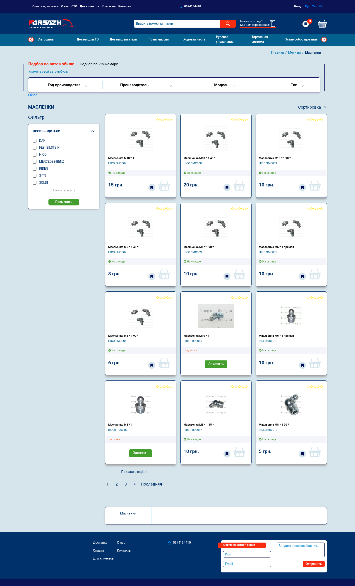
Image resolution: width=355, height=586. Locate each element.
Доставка (100, 542)
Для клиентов (89, 6)
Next (324, 39)
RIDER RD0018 (268, 429)
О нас (65, 6)
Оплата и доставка (45, 6)
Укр (314, 6)
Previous (31, 39)
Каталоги (124, 6)
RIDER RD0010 (193, 341)
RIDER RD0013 (268, 341)
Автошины (46, 39)
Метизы (294, 52)
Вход (297, 6)
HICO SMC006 (117, 341)
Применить (63, 202)
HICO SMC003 (193, 252)
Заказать (216, 364)
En (321, 6)
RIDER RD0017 (193, 429)
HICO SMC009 (268, 163)
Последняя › (152, 484)
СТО (74, 6)
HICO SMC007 (117, 163)
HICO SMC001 (268, 252)
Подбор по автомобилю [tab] (51, 64)
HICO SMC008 (193, 163)
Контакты (109, 6)
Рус (307, 6)
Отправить (314, 564)
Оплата (98, 550)
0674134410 (192, 6)
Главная (277, 52)
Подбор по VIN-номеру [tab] (99, 64)
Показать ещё (132, 472)
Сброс (32, 95)
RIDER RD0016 (117, 429)
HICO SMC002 (117, 252)
